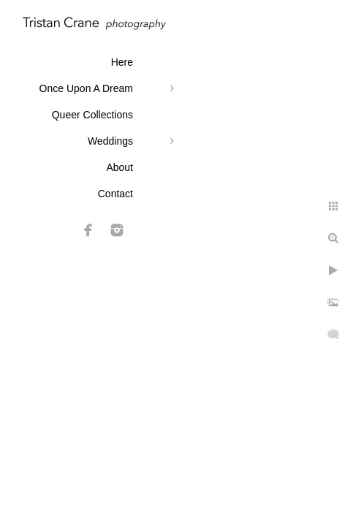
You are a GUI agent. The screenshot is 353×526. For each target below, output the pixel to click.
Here (122, 62)
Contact (115, 193)
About (119, 167)
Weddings (110, 141)
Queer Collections (92, 115)
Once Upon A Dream (86, 88)
